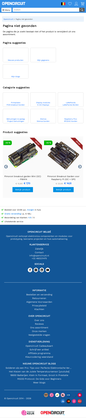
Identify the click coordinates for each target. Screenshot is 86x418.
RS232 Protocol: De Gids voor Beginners (39, 379)
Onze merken (39, 331)
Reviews (39, 324)
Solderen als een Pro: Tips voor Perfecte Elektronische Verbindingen (39, 368)
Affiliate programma (39, 353)
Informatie (39, 290)
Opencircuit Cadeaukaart (39, 346)
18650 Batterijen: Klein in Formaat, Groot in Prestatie (39, 375)
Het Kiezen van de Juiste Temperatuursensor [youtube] (39, 371)
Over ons (39, 320)
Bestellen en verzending (39, 294)
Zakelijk (39, 248)
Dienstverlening (39, 341)
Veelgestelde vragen (39, 335)
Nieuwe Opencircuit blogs (39, 363)
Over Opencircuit (39, 316)
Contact (39, 252)
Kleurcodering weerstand (39, 357)
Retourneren (39, 298)
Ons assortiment (39, 327)
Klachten (39, 309)
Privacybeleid (39, 305)
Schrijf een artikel (39, 349)
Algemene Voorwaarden (39, 302)
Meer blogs (39, 382)
